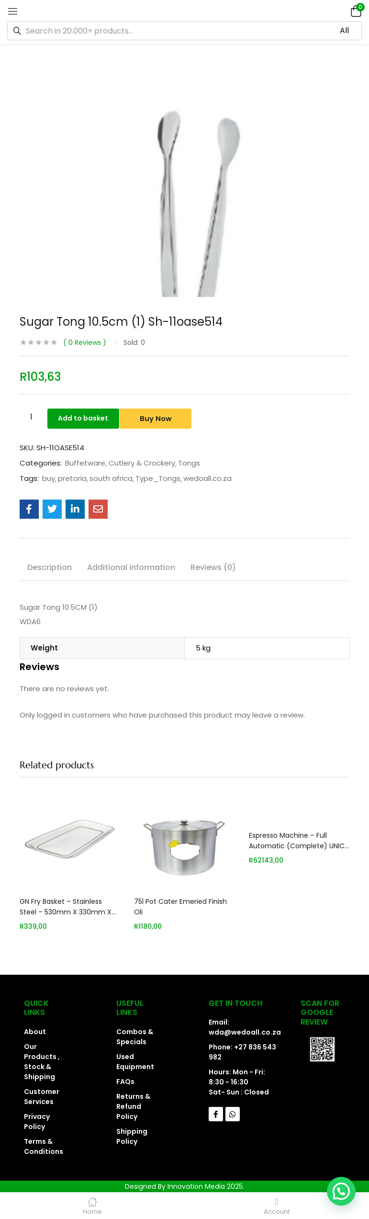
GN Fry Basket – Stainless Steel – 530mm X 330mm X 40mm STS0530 (66, 912)
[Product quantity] (32, 417)
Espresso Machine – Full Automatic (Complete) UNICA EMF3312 (299, 846)
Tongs (189, 463)
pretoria (72, 478)
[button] (354, 10)
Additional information (131, 567)
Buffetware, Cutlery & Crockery (120, 463)
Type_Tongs (157, 478)
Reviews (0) (213, 567)
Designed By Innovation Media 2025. (184, 1186)
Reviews (84, 342)
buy (48, 478)
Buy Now (167, 417)
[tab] (49, 569)
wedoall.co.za (207, 478)
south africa (111, 478)
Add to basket (88, 417)
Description (49, 567)
